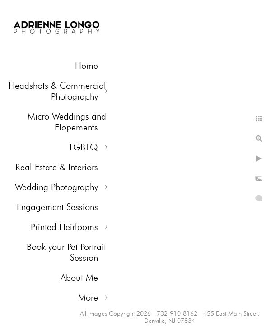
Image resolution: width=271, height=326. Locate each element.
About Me (79, 277)
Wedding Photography (56, 187)
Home (86, 65)
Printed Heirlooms (64, 226)
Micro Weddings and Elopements (67, 122)
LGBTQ (84, 147)
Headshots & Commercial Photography (57, 91)
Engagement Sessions (57, 206)
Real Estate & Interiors (56, 167)
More (88, 297)
